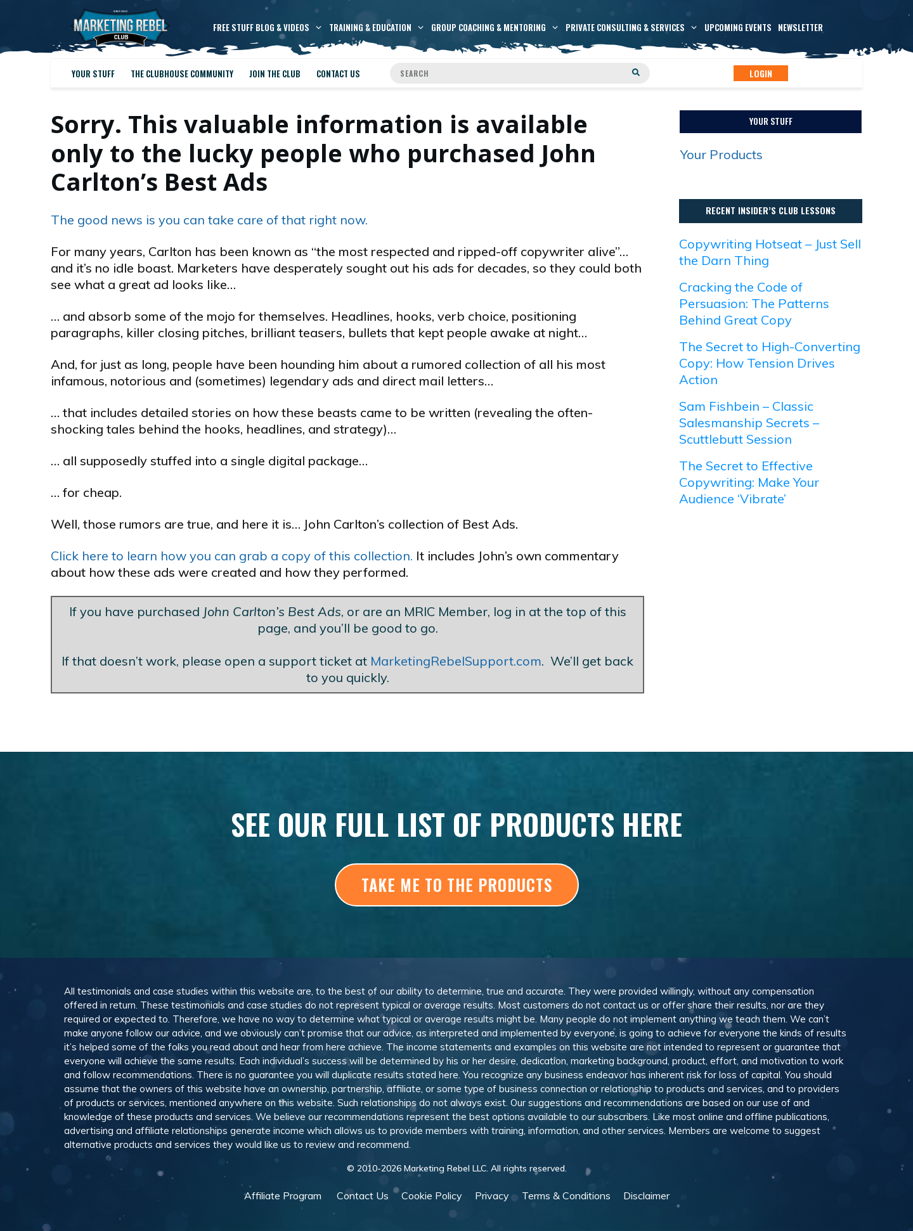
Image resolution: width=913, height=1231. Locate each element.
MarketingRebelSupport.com (455, 661)
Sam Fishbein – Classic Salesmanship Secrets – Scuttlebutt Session (749, 422)
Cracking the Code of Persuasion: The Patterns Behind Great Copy (754, 303)
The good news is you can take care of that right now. (209, 220)
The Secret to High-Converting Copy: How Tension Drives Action (769, 362)
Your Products (721, 154)
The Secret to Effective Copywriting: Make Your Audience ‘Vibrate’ (749, 482)
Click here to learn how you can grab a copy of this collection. (232, 556)
